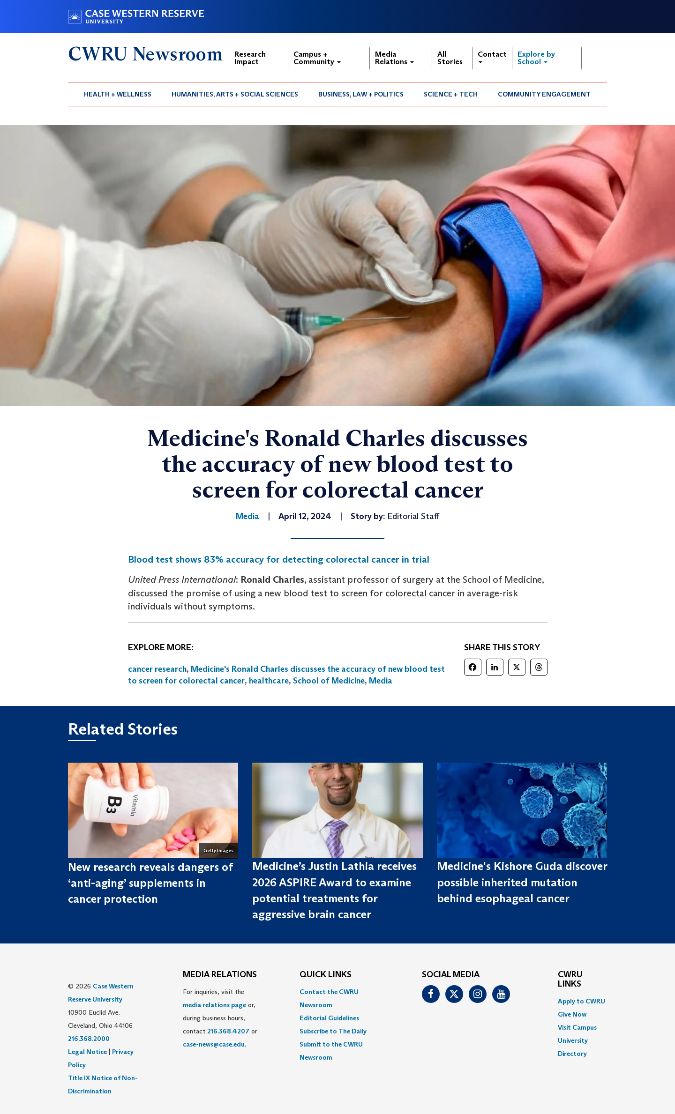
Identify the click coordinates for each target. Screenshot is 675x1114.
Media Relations (394, 58)
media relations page (214, 1005)
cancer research (157, 669)
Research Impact (250, 58)
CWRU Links (570, 979)
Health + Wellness (117, 94)
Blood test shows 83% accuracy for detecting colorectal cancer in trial (278, 559)
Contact (492, 56)
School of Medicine (329, 681)
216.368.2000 (89, 1038)
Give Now (572, 1014)
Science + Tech (451, 94)
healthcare (269, 681)
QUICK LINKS (326, 975)
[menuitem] (118, 94)
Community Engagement (544, 94)
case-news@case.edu (214, 1044)
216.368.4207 (228, 1031)
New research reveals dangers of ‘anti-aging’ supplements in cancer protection (150, 883)
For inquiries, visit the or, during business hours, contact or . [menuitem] (220, 1018)
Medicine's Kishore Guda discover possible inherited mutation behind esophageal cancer (522, 882)
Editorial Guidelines (329, 1018)
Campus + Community (317, 58)
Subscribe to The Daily (333, 1031)
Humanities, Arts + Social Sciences (235, 94)
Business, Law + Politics (361, 94)
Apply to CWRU (581, 1001)
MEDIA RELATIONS (220, 975)
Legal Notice (87, 1051)
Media (380, 681)
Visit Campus (577, 1027)
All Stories (450, 58)
